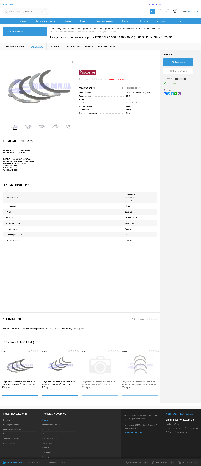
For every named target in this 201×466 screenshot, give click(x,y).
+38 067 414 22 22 (156, 4)
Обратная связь (13, 462)
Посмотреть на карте (133, 420)
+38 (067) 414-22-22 (36, 462)
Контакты (144, 21)
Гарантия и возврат (104, 21)
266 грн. (20, 380)
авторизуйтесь (79, 316)
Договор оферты (10, 431)
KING (128, 97)
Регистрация (15, 4)
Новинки (6, 407)
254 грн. (140, 380)
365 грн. (100, 380)
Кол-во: (170, 79)
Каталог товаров (25, 31)
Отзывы (83, 21)
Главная (23, 21)
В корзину (178, 62)
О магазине (126, 21)
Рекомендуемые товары (13, 421)
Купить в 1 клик (178, 71)
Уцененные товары (11, 426)
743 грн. (60, 380)
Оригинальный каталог (45, 21)
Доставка (161, 21)
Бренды (67, 21)
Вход (5, 4)
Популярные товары (11, 412)
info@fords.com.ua (183, 407)
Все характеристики (131, 88)
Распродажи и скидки (12, 417)
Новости (177, 21)
